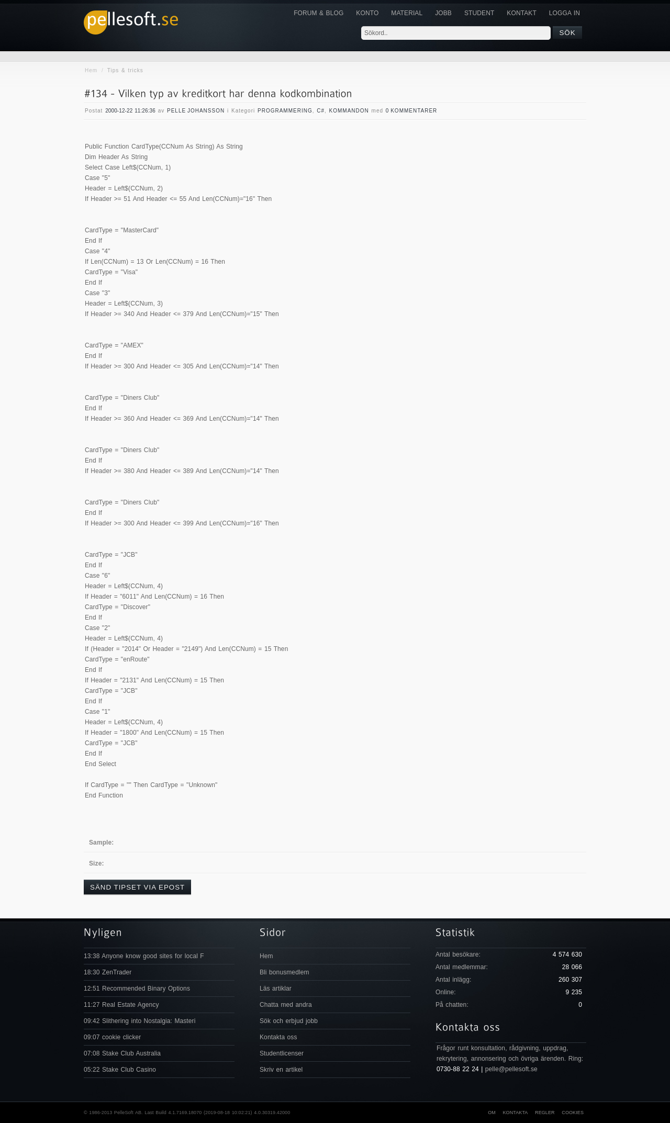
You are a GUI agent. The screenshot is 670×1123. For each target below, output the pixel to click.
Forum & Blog (318, 13)
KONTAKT (521, 13)
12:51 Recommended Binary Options (137, 988)
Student (479, 13)
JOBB (443, 13)
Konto (367, 13)
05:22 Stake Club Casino (120, 1069)
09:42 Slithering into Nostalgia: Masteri (139, 1021)
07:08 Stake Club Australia (122, 1053)
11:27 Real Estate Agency (121, 1004)
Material (406, 13)
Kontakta (515, 1112)
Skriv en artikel (281, 1069)
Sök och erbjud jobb (289, 1021)
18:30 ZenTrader (107, 972)
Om (492, 1112)
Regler (545, 1112)
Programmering (285, 111)
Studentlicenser (282, 1053)
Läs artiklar (276, 988)
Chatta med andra (286, 1004)
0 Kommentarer (412, 111)
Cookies (573, 1112)
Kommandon (349, 111)
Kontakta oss (278, 1037)
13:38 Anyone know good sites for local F (144, 956)
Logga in (564, 13)
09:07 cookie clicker (112, 1037)
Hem (91, 70)
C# (321, 111)
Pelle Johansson (196, 111)
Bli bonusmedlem (284, 972)
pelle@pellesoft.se (511, 1069)
